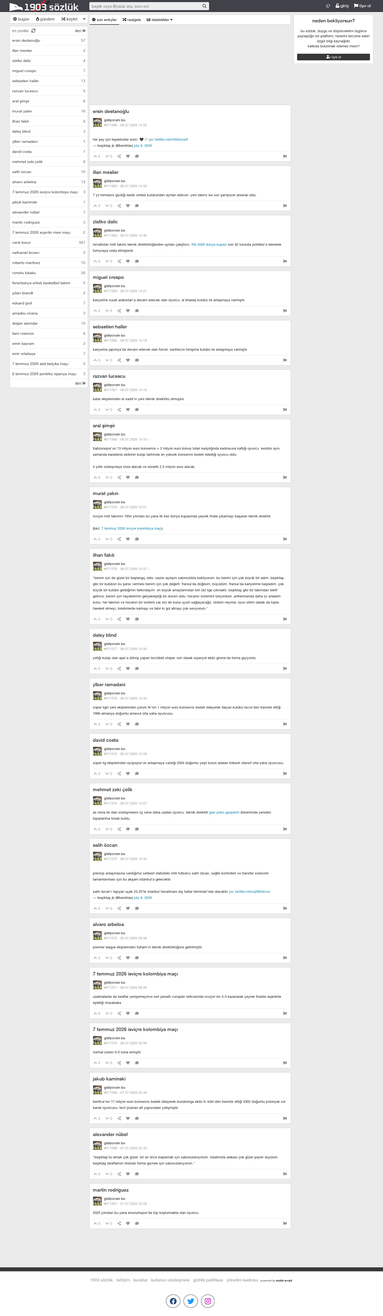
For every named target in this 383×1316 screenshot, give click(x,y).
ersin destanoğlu (111, 111)
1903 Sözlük (44, 6)
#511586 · (125, 125)
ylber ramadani (109, 684)
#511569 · (125, 1092)
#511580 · (127, 439)
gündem (45, 18)
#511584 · (125, 235)
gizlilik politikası (208, 1279)
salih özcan (105, 845)
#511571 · (125, 987)
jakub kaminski (109, 1079)
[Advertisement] (190, 65)
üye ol (362, 5)
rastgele (132, 19)
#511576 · (125, 698)
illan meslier (105, 172)
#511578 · (127, 569)
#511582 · (125, 340)
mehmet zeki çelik (112, 789)
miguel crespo (108, 277)
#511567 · (125, 1203)
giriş (342, 5)
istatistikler (160, 19)
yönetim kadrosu (242, 1279)
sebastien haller (110, 326)
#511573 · (125, 859)
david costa (105, 740)
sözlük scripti (284, 1280)
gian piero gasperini (224, 812)
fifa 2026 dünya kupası (209, 244)
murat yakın (105, 493)
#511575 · (125, 754)
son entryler (104, 19)
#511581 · (125, 390)
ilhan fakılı (103, 555)
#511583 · (125, 291)
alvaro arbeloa (108, 924)
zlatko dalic (105, 221)
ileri (80, 30)
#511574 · (125, 803)
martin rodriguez (111, 1190)
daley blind (104, 635)
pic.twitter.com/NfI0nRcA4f (168, 139)
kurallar (141, 1279)
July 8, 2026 (143, 145)
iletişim (123, 1279)
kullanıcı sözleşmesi (170, 1279)
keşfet (69, 18)
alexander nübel (110, 1134)
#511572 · (125, 938)
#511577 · (125, 649)
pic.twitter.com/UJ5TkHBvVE (249, 891)
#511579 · (125, 507)
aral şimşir (104, 425)
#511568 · (125, 1148)
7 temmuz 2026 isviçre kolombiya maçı (131, 528)
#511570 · (125, 1043)
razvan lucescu (109, 376)
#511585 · (125, 186)
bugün (21, 18)
